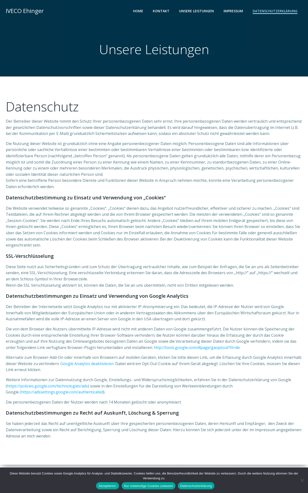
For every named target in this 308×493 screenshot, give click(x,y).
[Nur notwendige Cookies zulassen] (302, 480)
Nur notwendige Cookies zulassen (148, 486)
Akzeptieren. (107, 486)
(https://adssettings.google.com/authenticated (61, 392)
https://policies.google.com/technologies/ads (47, 386)
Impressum (233, 11)
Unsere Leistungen (196, 11)
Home (138, 11)
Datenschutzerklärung (275, 11)
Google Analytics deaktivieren (87, 363)
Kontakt (161, 11)
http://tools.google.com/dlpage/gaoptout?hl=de (197, 347)
